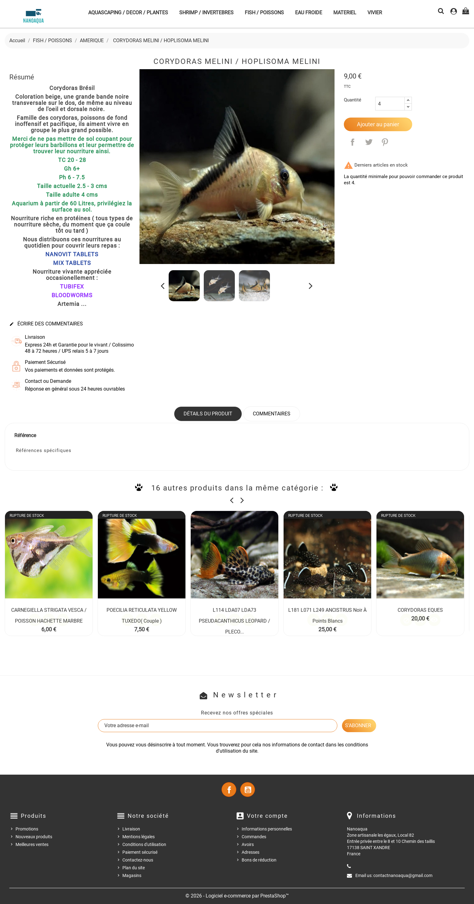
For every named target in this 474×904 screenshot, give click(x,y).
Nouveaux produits (34, 836)
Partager (352, 142)
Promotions (27, 828)
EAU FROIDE (308, 13)
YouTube (247, 789)
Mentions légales (138, 836)
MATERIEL (344, 13)
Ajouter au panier (378, 124)
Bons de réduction (259, 859)
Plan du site (133, 867)
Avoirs (248, 844)
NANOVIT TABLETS (71, 254)
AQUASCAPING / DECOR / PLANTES (128, 13)
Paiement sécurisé (139, 852)
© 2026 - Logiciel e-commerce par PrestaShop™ (237, 896)
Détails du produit (208, 414)
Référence (25, 435)
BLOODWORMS (72, 295)
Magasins (131, 875)
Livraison (131, 828)
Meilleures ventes (32, 844)
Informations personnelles (267, 828)
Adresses (250, 852)
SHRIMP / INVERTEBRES (206, 13)
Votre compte (267, 815)
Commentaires (271, 414)
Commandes (254, 836)
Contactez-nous (137, 859)
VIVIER (374, 13)
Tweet (368, 142)
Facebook (229, 789)
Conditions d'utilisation (144, 844)
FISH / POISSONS (264, 13)
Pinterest (385, 142)
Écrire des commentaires (46, 323)
